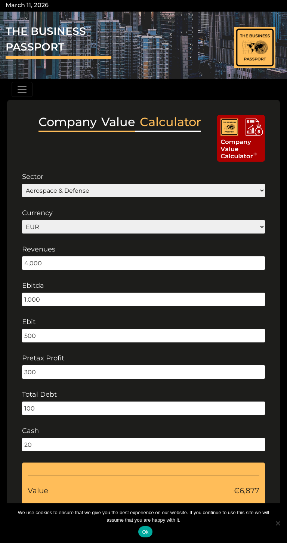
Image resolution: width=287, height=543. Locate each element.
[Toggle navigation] (22, 89)
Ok (145, 532)
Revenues (38, 249)
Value (38, 490)
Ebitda (33, 285)
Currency (37, 213)
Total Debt (39, 394)
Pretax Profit (43, 358)
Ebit (29, 322)
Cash (30, 431)
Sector (32, 177)
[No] (277, 523)
